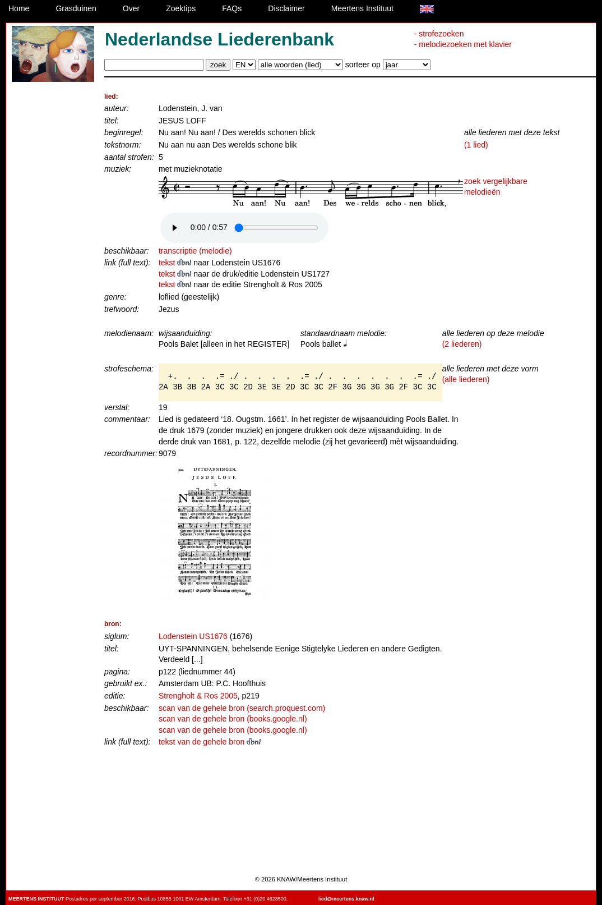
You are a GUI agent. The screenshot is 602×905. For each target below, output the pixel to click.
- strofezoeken (439, 33)
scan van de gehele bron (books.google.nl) (233, 718)
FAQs (232, 8)
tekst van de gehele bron (210, 741)
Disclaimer (286, 8)
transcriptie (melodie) (195, 250)
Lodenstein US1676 (193, 636)
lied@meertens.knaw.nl (346, 899)
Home (18, 8)
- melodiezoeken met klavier (463, 44)
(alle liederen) (466, 379)
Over (131, 8)
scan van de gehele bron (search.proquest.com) (242, 708)
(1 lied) (476, 144)
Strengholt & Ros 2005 (198, 695)
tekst (176, 262)
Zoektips (181, 8)
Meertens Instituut (362, 8)
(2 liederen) (462, 343)
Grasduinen (75, 8)
